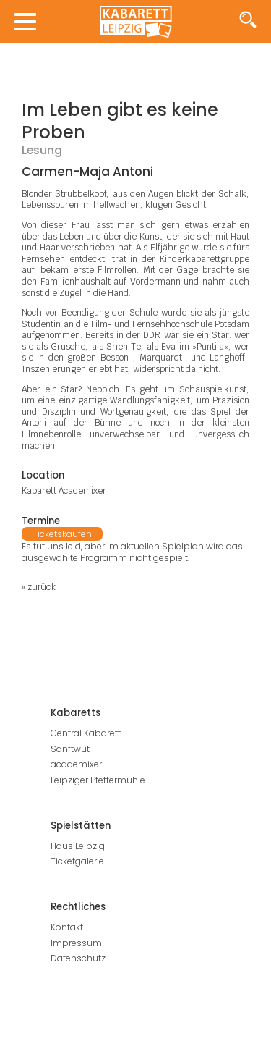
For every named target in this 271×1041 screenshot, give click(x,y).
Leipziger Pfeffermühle (98, 780)
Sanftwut (70, 749)
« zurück (39, 587)
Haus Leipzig (78, 846)
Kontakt (67, 927)
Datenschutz (78, 958)
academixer (76, 764)
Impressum (76, 943)
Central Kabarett (86, 733)
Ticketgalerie (77, 861)
